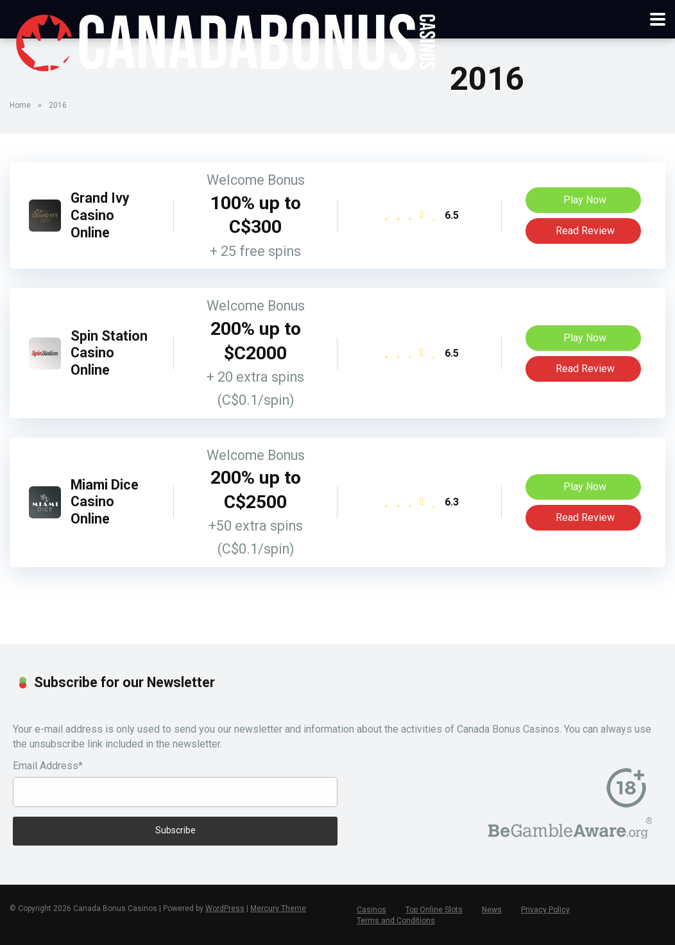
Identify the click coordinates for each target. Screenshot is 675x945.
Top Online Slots (434, 909)
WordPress (224, 908)
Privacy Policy (545, 909)
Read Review (583, 231)
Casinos (371, 909)
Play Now (583, 200)
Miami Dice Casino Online (105, 502)
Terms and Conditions (396, 920)
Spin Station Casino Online (109, 353)
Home (20, 105)
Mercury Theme (278, 908)
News (492, 909)
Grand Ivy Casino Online (100, 215)
